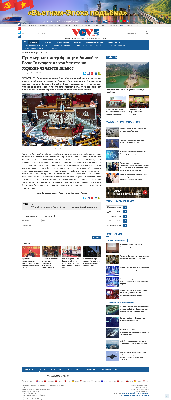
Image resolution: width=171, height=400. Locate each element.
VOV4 (70, 369)
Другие (26, 243)
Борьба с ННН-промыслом (33, 48)
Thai (137, 25)
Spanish (129, 25)
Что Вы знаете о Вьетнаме (58, 376)
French (59, 25)
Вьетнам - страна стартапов (116, 240)
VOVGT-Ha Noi (90, 369)
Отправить (96, 237)
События (114, 234)
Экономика (78, 42)
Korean (104, 25)
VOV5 (78, 369)
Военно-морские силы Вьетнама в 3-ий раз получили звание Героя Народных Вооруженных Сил (71, 263)
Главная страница (30, 53)
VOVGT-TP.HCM (105, 369)
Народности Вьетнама (83, 45)
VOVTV (118, 369)
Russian (121, 25)
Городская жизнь (62, 42)
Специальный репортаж (61, 45)
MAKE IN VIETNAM (114, 42)
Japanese (87, 25)
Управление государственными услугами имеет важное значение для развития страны (30, 263)
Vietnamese (41, 25)
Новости (33, 42)
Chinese (51, 25)
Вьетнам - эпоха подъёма (115, 45)
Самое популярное (123, 122)
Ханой (98, 45)
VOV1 (44, 369)
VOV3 (61, 369)
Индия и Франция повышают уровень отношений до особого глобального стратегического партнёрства (133, 177)
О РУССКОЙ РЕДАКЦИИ (132, 395)
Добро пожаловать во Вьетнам (35, 45)
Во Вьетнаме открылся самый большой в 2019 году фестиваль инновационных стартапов (134, 281)
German (67, 25)
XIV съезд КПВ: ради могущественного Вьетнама (136, 111)
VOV (32, 204)
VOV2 (53, 369)
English (31, 25)
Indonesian (77, 25)
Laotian (112, 25)
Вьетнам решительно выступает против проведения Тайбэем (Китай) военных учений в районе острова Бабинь (134, 309)
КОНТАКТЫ (145, 395)
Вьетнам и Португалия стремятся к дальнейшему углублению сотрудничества (50, 263)
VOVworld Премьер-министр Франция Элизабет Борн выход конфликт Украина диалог (64, 207)
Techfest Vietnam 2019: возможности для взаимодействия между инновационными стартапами (133, 292)
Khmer (96, 25)
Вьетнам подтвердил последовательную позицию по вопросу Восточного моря (134, 332)
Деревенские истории (94, 42)
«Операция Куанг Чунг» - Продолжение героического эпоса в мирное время (116, 111)
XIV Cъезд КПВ (46, 42)
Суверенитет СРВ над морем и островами (121, 302)
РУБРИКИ (52, 49)
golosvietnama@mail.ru (128, 393)
